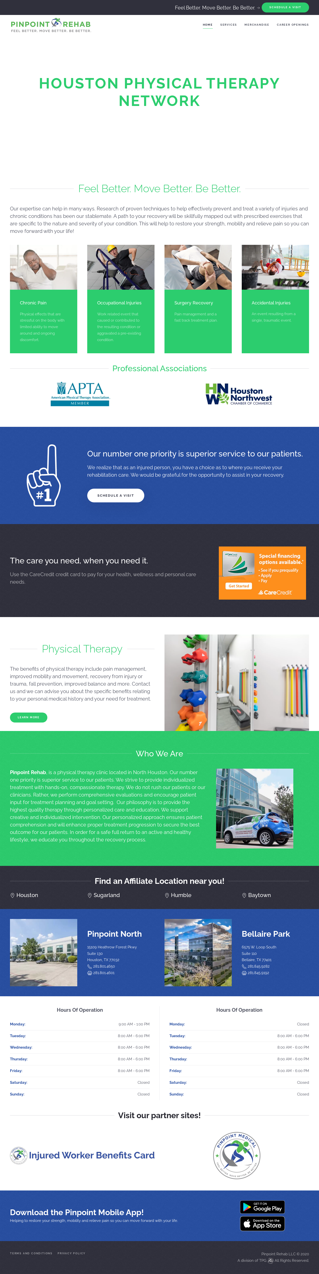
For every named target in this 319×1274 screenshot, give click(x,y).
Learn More (29, 717)
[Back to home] (51, 25)
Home (208, 24)
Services (228, 24)
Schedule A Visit (285, 7)
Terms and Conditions (31, 1253)
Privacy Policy (71, 1253)
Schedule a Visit (115, 495)
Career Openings (293, 24)
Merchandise (256, 24)
